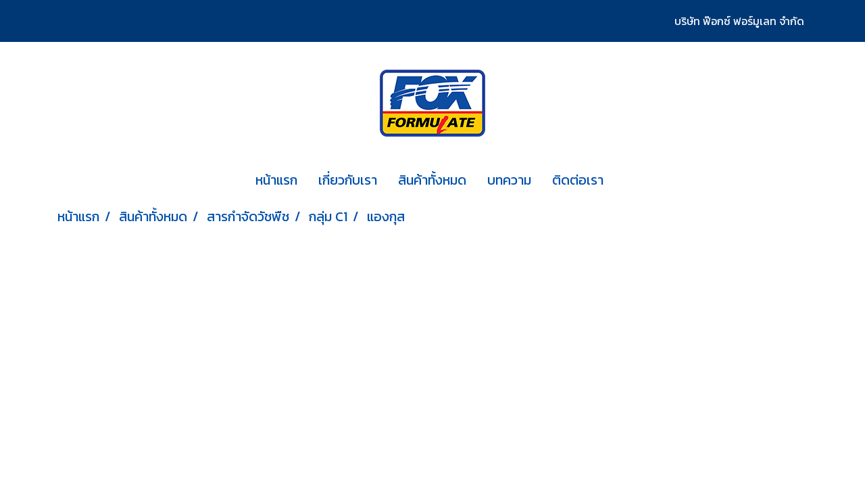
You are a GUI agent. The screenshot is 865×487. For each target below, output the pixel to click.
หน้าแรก (276, 180)
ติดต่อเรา (577, 180)
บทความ (509, 180)
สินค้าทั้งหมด (432, 180)
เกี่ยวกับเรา (347, 180)
